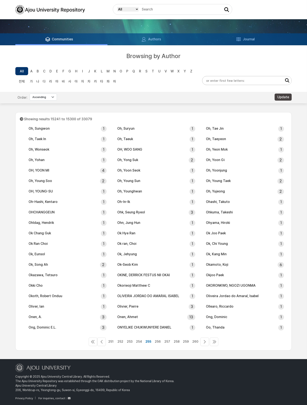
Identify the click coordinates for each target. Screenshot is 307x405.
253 (130, 341)
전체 (22, 81)
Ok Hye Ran (126, 233)
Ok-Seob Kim (127, 265)
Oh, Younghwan (129, 191)
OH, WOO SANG (129, 149)
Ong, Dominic (216, 317)
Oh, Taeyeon (216, 139)
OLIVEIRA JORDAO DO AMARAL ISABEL (148, 296)
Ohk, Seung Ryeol (131, 212)
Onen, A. (35, 317)
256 (158, 341)
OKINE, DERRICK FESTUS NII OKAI (143, 275)
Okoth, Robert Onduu (45, 296)
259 (186, 341)
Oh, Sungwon (39, 128)
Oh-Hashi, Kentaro (43, 202)
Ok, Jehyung (127, 254)
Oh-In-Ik (123, 202)
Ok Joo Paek (216, 233)
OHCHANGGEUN (42, 212)
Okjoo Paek (215, 275)
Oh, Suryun (126, 128)
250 (101, 342)
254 (139, 341)
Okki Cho (36, 285)
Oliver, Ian (36, 306)
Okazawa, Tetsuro (43, 275)
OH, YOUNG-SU (41, 191)
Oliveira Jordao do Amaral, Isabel (232, 296)
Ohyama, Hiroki (218, 223)
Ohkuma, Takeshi (219, 212)
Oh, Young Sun (128, 181)
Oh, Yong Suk (127, 160)
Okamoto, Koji (217, 265)
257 (167, 341)
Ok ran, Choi (126, 244)
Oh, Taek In (37, 139)
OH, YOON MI (39, 170)
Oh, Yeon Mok (217, 149)
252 (120, 341)
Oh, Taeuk (125, 139)
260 (195, 341)
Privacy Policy (24, 398)
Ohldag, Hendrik (41, 223)
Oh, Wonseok (39, 149)
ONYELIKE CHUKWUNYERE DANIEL (144, 327)
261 (204, 342)
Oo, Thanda (215, 327)
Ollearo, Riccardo (219, 306)
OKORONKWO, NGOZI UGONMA (231, 285)
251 (110, 341)
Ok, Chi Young (217, 244)
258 (177, 341)
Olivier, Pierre (127, 306)
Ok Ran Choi (38, 244)
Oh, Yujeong (215, 191)
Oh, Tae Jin (215, 128)
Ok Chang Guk (40, 233)
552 (214, 342)
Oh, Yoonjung (216, 170)
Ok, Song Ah (38, 265)
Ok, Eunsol (37, 254)
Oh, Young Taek (218, 181)
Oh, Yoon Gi (215, 160)
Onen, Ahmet (127, 317)
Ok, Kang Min (216, 254)
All (22, 71)
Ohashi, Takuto (218, 202)
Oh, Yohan (37, 160)
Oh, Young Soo (40, 181)
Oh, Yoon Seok (128, 170)
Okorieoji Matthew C (133, 285)
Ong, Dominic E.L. (42, 327)
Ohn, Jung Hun (128, 223)
